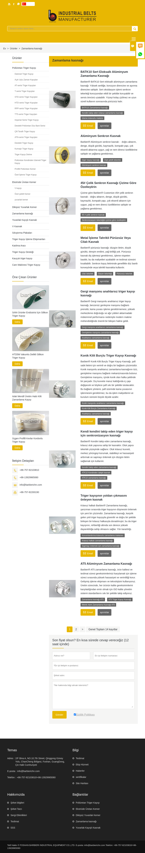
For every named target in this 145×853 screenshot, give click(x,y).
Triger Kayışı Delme (23, 154)
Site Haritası (82, 783)
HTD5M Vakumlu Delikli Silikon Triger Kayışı (28, 356)
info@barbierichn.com (31, 484)
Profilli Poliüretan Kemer (25, 169)
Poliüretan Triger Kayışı (24, 68)
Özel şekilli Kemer (22, 194)
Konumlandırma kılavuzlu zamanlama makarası (102, 535)
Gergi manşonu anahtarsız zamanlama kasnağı (102, 327)
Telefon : (11, 777)
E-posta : (11, 771)
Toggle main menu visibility (134, 37)
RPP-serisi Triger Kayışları (26, 108)
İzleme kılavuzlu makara (92, 118)
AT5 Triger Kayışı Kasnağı (119, 599)
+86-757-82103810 (29, 470)
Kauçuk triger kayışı (22, 258)
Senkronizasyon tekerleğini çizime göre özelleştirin (104, 220)
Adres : (10, 758)
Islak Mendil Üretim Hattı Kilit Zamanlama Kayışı (26, 398)
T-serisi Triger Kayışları (25, 91)
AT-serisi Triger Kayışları (25, 85)
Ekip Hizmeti (82, 764)
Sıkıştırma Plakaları (22, 232)
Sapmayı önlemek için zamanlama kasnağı (100, 546)
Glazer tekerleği (105, 274)
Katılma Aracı (19, 245)
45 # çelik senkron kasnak (93, 215)
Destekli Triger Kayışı (24, 143)
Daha (17, 322)
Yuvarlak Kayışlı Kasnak (24, 220)
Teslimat (80, 758)
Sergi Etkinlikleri (18, 815)
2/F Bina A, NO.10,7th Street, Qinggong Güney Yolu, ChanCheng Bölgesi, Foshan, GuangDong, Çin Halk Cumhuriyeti (40, 761)
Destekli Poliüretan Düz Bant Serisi (30, 126)
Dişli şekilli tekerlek (112, 160)
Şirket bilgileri (17, 802)
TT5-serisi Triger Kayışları (26, 114)
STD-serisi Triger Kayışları (26, 97)
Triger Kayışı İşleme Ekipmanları (28, 239)
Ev (4, 48)
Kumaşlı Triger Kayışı (24, 149)
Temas (12, 750)
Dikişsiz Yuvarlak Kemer (24, 207)
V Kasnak (17, 226)
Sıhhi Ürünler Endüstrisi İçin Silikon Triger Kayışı (30, 314)
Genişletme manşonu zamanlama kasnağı (100, 332)
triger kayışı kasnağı (90, 160)
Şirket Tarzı (16, 809)
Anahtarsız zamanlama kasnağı (95, 338)
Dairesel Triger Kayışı (24, 74)
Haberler (80, 770)
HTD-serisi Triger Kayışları (26, 103)
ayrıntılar (104, 125)
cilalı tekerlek (87, 274)
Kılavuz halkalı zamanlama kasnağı (97, 541)
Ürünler (14, 48)
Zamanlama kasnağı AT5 (93, 599)
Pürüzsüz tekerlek (124, 274)
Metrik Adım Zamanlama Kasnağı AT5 (98, 605)
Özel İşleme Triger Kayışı (26, 175)
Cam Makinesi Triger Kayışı (26, 265)
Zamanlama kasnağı (22, 213)
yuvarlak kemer (21, 200)
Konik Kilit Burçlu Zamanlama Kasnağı (98, 408)
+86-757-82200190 (29, 492)
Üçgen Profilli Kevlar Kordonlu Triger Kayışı (27, 440)
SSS (12, 827)
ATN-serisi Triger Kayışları (26, 137)
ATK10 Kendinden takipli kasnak (96, 472)
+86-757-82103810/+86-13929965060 (36, 777)
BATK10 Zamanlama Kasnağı (95, 108)
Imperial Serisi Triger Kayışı (27, 120)
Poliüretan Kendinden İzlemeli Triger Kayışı (30, 161)
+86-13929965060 (29, 477)
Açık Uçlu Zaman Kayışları (26, 80)
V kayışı (18, 188)
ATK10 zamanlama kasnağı (94, 478)
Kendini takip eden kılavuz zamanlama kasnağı (102, 113)
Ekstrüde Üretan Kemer (24, 182)
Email (88, 125)
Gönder (59, 714)
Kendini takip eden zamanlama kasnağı (99, 467)
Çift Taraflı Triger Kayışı (25, 131)
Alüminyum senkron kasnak (94, 165)
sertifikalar (81, 777)
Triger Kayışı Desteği (22, 252)
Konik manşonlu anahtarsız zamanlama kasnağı (103, 403)
